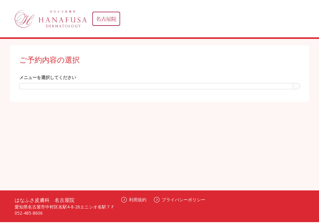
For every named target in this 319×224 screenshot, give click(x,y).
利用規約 (133, 200)
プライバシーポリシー (179, 200)
